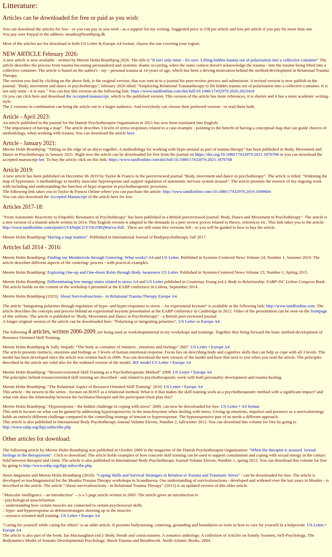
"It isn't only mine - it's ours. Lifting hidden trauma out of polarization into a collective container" (235, 60)
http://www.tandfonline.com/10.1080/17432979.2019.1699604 (217, 191)
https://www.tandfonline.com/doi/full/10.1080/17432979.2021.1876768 (170, 159)
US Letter (155, 281)
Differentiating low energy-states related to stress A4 (93, 281)
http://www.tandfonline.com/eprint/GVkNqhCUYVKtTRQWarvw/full (63, 227)
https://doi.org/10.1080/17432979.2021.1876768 (237, 154)
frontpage (319, 311)
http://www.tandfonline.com (290, 305)
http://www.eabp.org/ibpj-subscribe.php (37, 427)
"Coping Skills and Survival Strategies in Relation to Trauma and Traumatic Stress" (168, 475)
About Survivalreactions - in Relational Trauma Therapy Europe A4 (118, 296)
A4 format (250, 406)
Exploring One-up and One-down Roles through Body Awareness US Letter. (113, 272)
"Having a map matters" (67, 237)
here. (131, 133)
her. (43, 159)
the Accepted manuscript (87, 96)
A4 (97, 515)
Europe (87, 515)
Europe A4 (210, 321)
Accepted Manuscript (68, 196)
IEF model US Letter (150, 362)
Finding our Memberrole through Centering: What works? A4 (100, 257)
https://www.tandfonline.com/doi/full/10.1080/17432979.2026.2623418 (192, 91)
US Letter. (171, 257)
